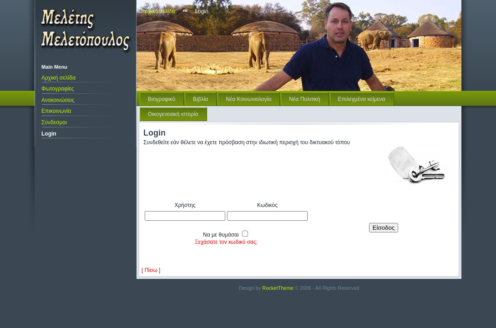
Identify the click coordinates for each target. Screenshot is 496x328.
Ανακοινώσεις (58, 100)
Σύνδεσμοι (54, 122)
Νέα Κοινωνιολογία (248, 99)
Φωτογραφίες (57, 89)
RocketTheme (278, 288)
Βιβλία (200, 99)
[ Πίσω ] (151, 270)
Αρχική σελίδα (58, 78)
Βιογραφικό (161, 99)
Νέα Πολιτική (304, 99)
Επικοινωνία (56, 111)
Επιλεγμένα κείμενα (361, 99)
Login (48, 134)
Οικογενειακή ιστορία (173, 114)
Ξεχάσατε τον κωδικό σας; (226, 242)
